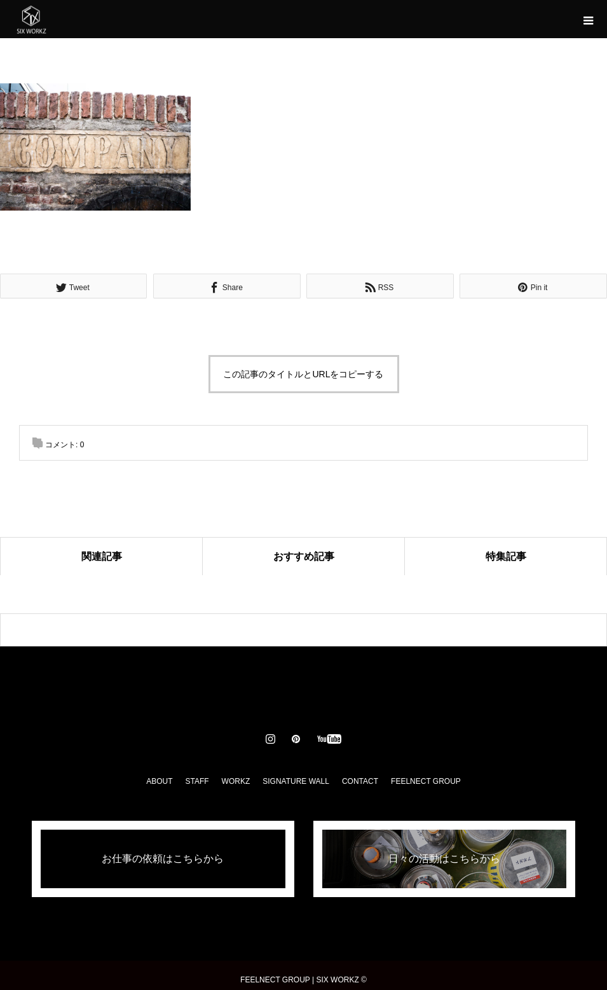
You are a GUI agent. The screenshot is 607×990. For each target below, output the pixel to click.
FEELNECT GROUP (426, 781)
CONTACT (360, 781)
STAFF (196, 781)
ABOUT (159, 781)
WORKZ (236, 781)
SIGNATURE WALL (296, 781)
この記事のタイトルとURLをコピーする (303, 374)
